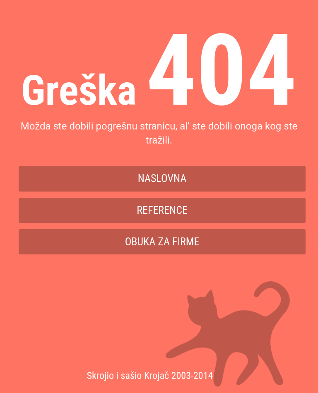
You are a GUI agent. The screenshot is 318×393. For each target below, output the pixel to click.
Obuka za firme (162, 241)
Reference (162, 210)
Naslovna (162, 178)
